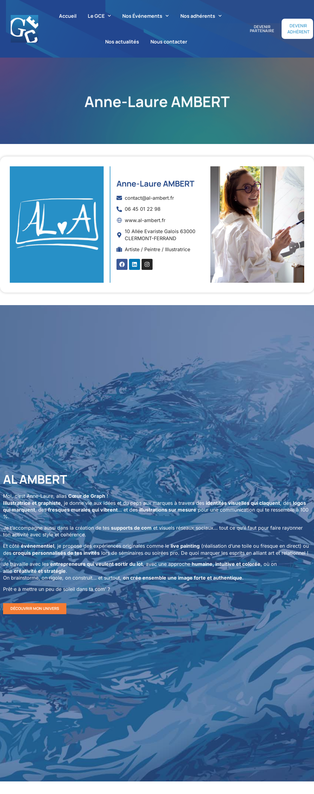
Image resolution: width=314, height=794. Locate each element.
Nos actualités (122, 41)
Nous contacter (168, 41)
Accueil (67, 16)
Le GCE (99, 16)
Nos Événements (145, 16)
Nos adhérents (201, 16)
